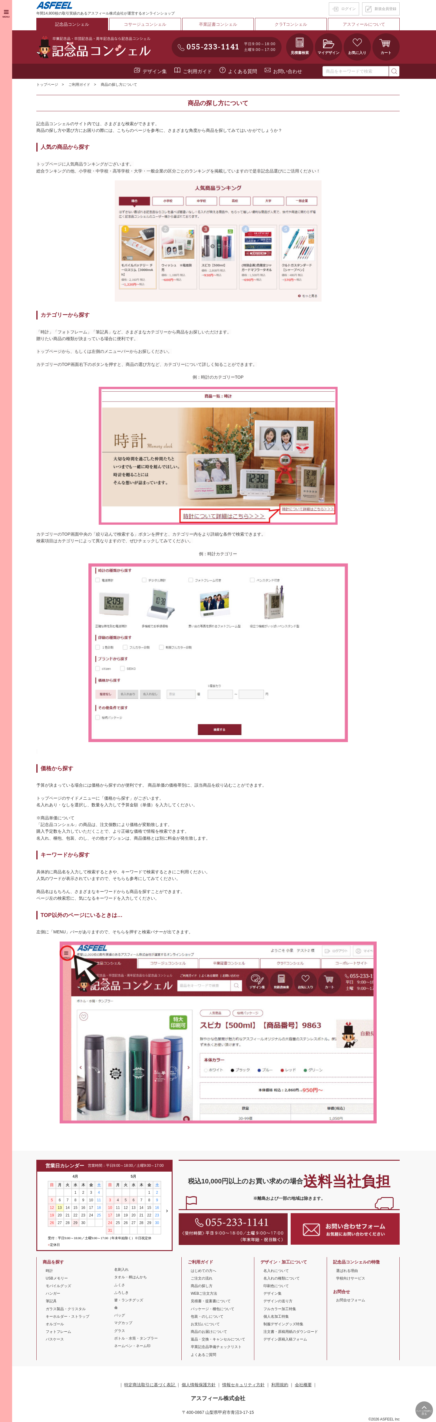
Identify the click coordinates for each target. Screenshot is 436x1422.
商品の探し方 (202, 1285)
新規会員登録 (385, 9)
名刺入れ (121, 1269)
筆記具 (51, 1301)
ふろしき (121, 1292)
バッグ (119, 1315)
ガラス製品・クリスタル (66, 1308)
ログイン (348, 9)
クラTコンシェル (291, 24)
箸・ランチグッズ (128, 1299)
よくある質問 (242, 70)
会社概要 (303, 1384)
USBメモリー (57, 1278)
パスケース (55, 1339)
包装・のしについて (207, 1316)
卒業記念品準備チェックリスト (216, 1346)
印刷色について (276, 1285)
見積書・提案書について (211, 1301)
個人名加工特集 (276, 1316)
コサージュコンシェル (145, 24)
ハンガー (53, 1293)
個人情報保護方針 (199, 1384)
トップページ (47, 84)
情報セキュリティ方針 (243, 1384)
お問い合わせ (287, 70)
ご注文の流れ (202, 1278)
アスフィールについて (364, 24)
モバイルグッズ (58, 1285)
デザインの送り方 (277, 1301)
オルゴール (55, 1323)
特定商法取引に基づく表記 (150, 1384)
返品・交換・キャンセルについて (218, 1339)
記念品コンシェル (72, 24)
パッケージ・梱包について (212, 1308)
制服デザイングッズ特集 (283, 1323)
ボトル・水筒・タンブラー (136, 1338)
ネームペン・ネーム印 (132, 1345)
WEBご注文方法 (204, 1293)
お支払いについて (205, 1323)
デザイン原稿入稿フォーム (285, 1339)
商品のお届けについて (209, 1331)
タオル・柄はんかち (130, 1277)
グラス (119, 1330)
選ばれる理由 (347, 1270)
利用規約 (279, 1384)
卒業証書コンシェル (218, 24)
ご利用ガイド (197, 70)
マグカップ (123, 1322)
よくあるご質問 (203, 1354)
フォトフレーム (58, 1331)
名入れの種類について (281, 1278)
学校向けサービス (350, 1278)
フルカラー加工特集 (279, 1308)
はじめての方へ (203, 1270)
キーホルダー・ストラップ (67, 1316)
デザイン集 (155, 70)
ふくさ (119, 1284)
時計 (49, 1270)
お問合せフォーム (350, 1300)
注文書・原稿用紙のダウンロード (290, 1331)
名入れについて (276, 1270)
